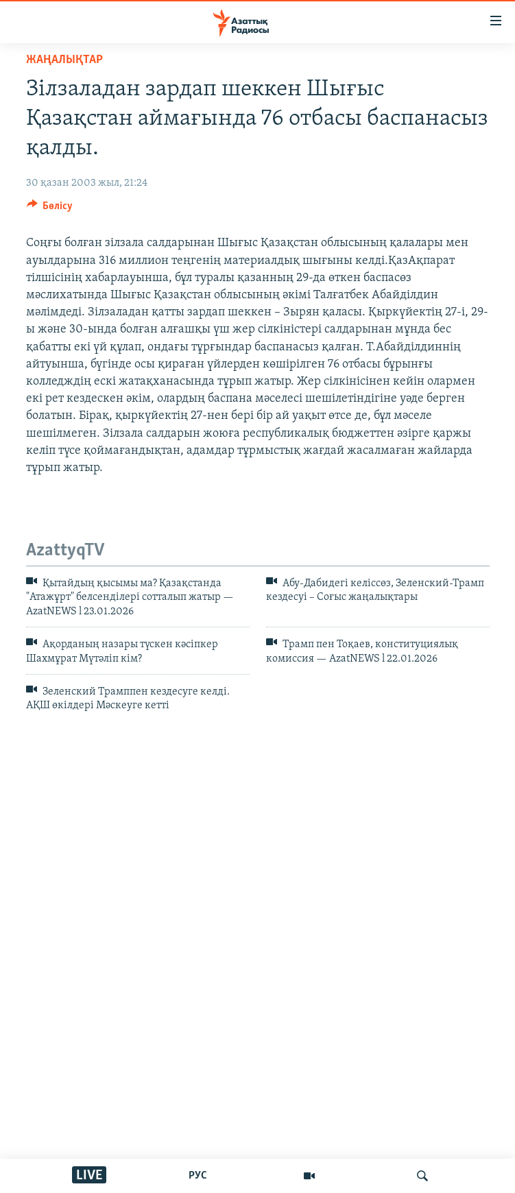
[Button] (50, 209)
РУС (198, 1175)
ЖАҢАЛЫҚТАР (64, 60)
